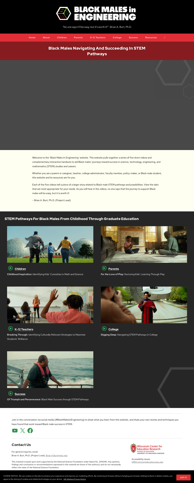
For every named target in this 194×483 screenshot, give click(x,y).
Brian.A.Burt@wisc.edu (56, 455)
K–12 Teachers (24, 329)
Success (20, 394)
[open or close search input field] (165, 38)
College (113, 329)
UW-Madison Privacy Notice (75, 479)
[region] (97, 476)
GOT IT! (183, 477)
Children (20, 269)
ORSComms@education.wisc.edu (147, 462)
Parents (113, 269)
